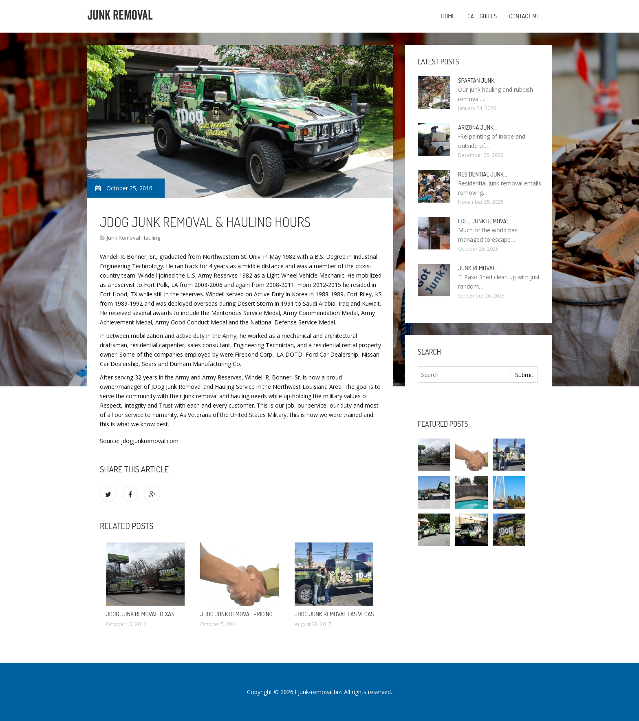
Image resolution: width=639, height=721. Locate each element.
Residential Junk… (482, 174)
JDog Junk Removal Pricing (236, 614)
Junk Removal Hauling (133, 237)
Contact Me (524, 16)
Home (448, 16)
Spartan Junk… (478, 80)
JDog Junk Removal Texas (140, 614)
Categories (482, 16)
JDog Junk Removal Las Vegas (334, 614)
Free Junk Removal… (485, 221)
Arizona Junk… (477, 127)
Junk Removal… (478, 268)
